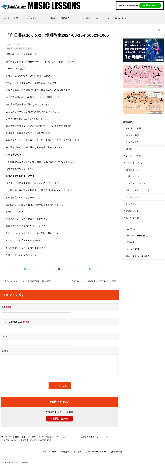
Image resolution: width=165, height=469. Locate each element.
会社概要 (78, 451)
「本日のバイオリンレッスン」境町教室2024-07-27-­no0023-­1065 (29, 281)
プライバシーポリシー (96, 451)
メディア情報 (132, 249)
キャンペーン (102, 18)
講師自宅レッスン (134, 169)
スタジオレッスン (134, 162)
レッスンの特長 (82, 18)
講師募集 (130, 242)
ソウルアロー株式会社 (136, 235)
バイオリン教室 (10, 18)
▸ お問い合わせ (59, 418)
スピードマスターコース (138, 190)
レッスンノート (133, 204)
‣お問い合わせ (149, 5)
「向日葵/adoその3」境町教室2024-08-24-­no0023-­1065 (93, 281)
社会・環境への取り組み (138, 256)
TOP (20, 437)
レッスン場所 (30, 18)
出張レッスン (132, 176)
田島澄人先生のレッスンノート (19, 49)
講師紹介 (65, 18)
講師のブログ (132, 211)
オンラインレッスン (135, 183)
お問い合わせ (121, 18)
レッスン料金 (48, 18)
